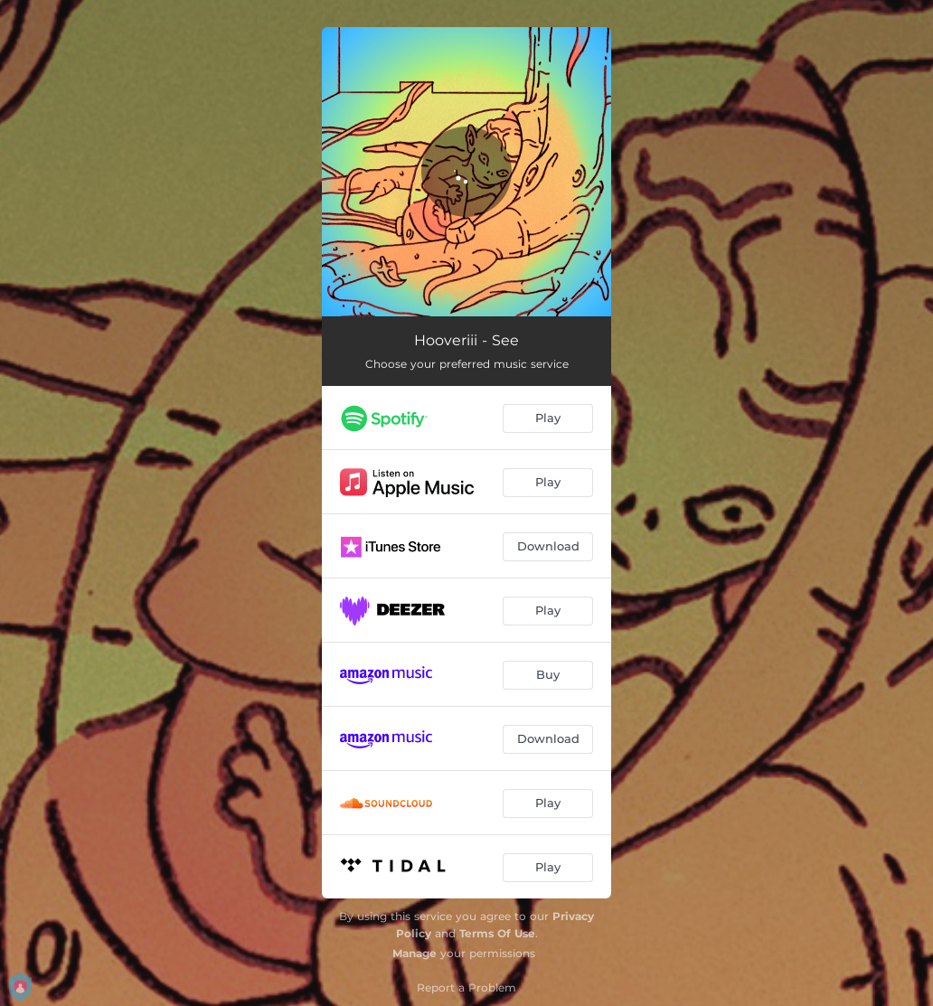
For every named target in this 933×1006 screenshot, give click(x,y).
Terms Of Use (497, 933)
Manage (414, 953)
